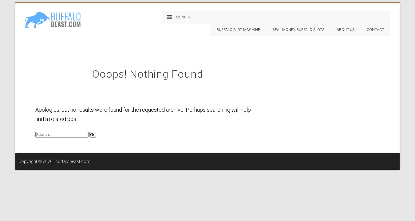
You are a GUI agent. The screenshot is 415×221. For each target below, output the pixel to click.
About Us (345, 30)
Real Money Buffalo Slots (298, 30)
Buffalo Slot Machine (238, 30)
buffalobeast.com (72, 161)
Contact (375, 30)
